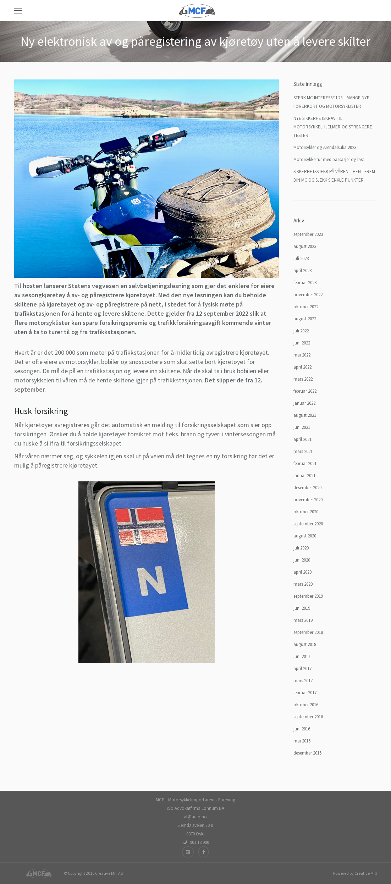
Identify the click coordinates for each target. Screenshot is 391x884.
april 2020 (302, 572)
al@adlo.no (195, 817)
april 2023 (302, 270)
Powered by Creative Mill (355, 873)
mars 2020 (303, 584)
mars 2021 (303, 451)
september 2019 (308, 596)
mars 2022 (303, 379)
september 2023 (308, 234)
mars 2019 (303, 620)
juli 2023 (301, 258)
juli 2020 (301, 548)
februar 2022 (304, 391)
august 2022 (304, 319)
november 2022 (308, 295)
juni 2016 (301, 729)
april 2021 (302, 439)
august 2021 (304, 415)
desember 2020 (307, 488)
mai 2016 (301, 741)
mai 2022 (301, 355)
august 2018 (304, 644)
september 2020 (308, 524)
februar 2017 (304, 693)
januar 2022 (304, 403)
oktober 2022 (305, 307)
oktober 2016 (305, 705)
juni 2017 (301, 656)
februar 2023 (304, 283)
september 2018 (308, 632)
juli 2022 (301, 331)
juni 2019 (301, 608)
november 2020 (308, 500)
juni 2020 (301, 560)
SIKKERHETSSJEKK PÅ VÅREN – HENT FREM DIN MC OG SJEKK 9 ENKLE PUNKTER (334, 175)
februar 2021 (304, 463)
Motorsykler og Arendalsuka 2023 (324, 147)
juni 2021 (301, 427)
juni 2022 (301, 343)
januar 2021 (304, 476)
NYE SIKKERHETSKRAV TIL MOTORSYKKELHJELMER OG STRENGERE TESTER (332, 126)
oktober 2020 (305, 512)
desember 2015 (307, 753)
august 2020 (304, 536)
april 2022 (302, 367)
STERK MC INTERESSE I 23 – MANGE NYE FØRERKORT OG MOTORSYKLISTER (331, 102)
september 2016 (308, 717)
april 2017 (302, 668)
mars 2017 (303, 681)
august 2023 (304, 246)
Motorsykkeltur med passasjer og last (328, 159)
